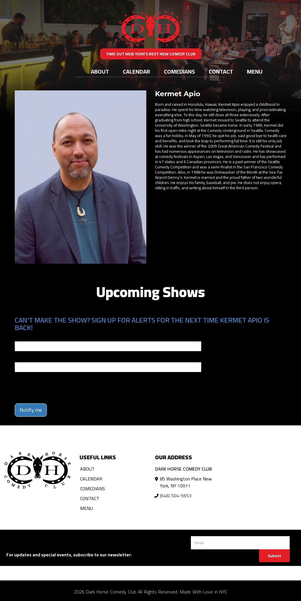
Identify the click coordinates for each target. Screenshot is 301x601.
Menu (255, 71)
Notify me (31, 410)
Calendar (136, 71)
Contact (221, 71)
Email (20, 337)
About (100, 71)
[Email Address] (240, 542)
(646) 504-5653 (175, 495)
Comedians (179, 71)
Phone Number (29, 358)
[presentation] (59, 387)
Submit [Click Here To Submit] (274, 556)
